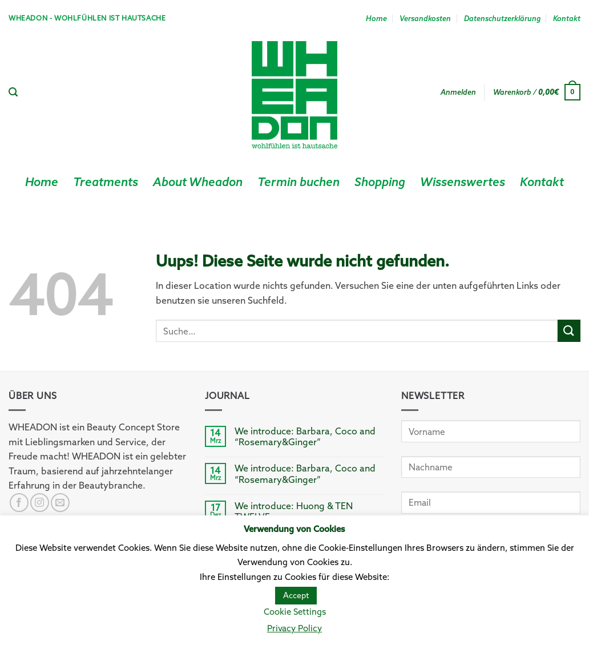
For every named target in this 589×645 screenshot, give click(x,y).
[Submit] (569, 331)
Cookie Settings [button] (295, 611)
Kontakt (566, 18)
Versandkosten (425, 18)
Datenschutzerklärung (502, 18)
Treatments (105, 182)
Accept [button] (296, 595)
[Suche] (13, 92)
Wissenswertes (462, 182)
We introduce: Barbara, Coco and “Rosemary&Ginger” (305, 437)
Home (376, 18)
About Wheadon (198, 182)
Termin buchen (298, 182)
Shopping (379, 182)
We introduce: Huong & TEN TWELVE (294, 511)
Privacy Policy (294, 628)
